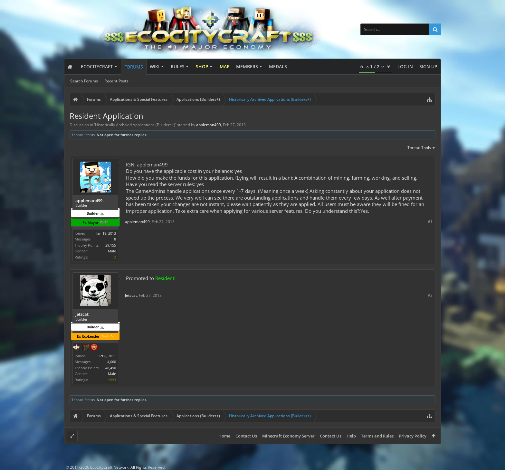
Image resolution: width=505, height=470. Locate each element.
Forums (133, 67)
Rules (178, 66)
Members (247, 66)
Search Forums (84, 81)
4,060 (111, 361)
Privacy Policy (412, 436)
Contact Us (246, 436)
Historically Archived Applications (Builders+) (135, 124)
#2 (430, 295)
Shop (202, 66)
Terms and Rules (377, 436)
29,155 (110, 245)
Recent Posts (116, 81)
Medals (278, 66)
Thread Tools (421, 148)
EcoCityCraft (97, 66)
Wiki (154, 66)
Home (224, 436)
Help (351, 436)
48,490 (110, 367)
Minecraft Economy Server (288, 436)
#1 (430, 221)
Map (225, 66)
